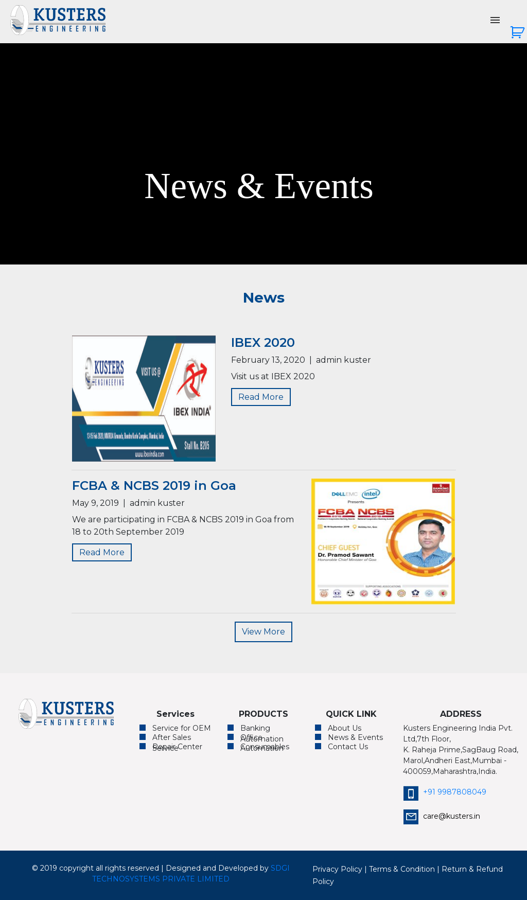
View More (263, 632)
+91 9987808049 (444, 792)
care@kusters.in (441, 816)
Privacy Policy (337, 869)
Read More (261, 397)
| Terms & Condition (399, 869)
